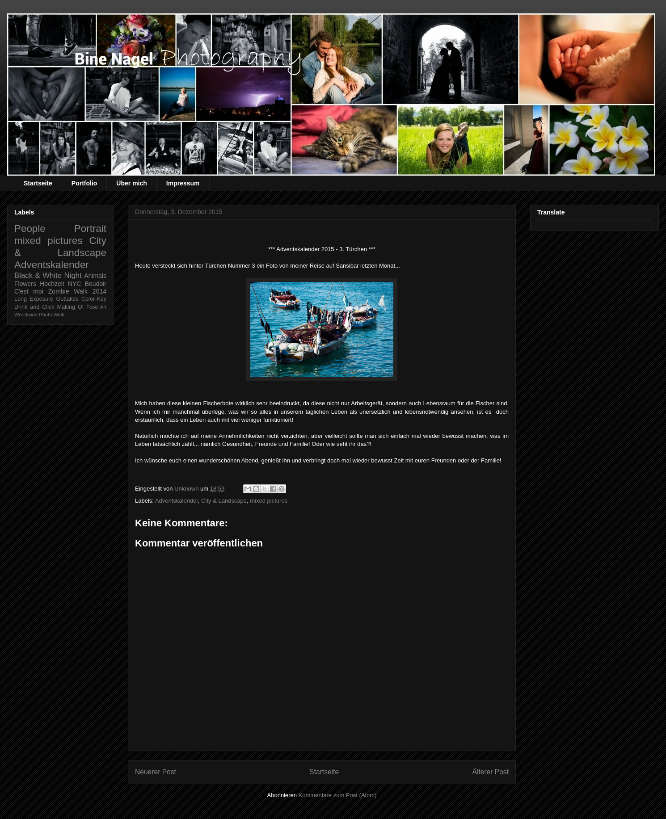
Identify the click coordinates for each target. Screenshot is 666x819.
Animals (95, 275)
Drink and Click (34, 307)
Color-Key (93, 299)
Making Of (70, 307)
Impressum (183, 183)
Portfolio (84, 183)
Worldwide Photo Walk (39, 314)
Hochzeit (52, 283)
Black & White (38, 275)
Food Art (96, 307)
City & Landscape (224, 500)
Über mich (131, 183)
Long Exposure (33, 299)
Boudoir (95, 283)
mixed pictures (268, 500)
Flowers (25, 283)
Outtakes (67, 299)
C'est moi (28, 291)
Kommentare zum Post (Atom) (338, 795)
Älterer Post (490, 772)
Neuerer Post (155, 772)
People (30, 228)
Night (73, 275)
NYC (74, 283)
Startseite (38, 183)
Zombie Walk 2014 (77, 291)
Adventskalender (176, 500)
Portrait (90, 228)
